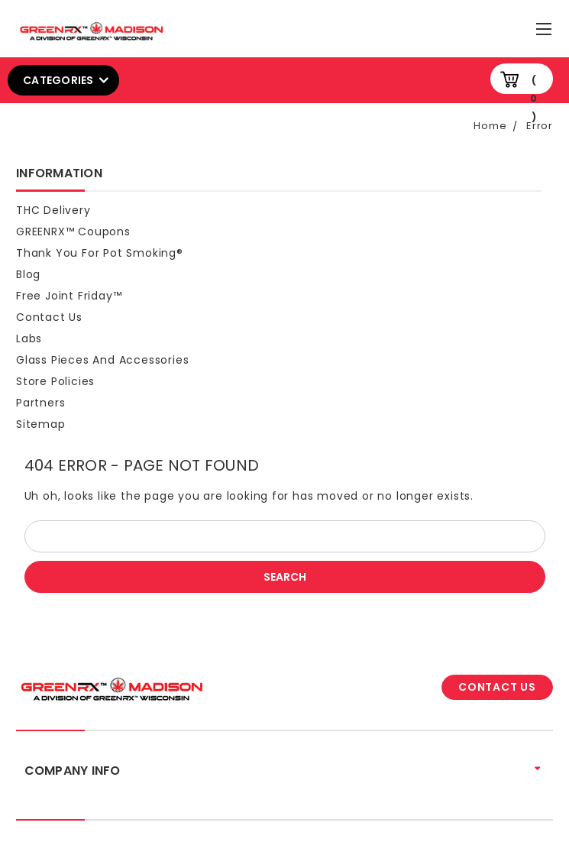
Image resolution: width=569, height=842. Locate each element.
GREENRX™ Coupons (73, 231)
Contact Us (49, 317)
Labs (29, 338)
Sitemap (41, 424)
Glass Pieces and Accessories (102, 360)
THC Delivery (53, 210)
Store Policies (55, 381)
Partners (40, 402)
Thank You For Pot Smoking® (99, 253)
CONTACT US (497, 687)
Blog (28, 274)
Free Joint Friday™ (68, 295)
